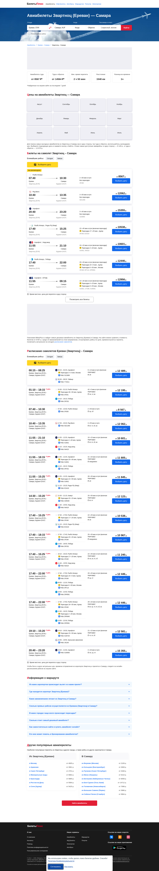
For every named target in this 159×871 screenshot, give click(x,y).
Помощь (30, 844)
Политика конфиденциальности (37, 847)
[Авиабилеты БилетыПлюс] (35, 826)
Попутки (88, 4)
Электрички (96, 4)
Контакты (30, 840)
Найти (126, 28)
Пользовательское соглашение (37, 851)
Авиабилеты (50, 4)
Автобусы (70, 4)
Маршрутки (79, 4)
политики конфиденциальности (119, 861)
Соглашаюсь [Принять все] (55, 867)
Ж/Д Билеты (61, 4)
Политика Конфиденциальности (61, 861)
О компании (31, 837)
